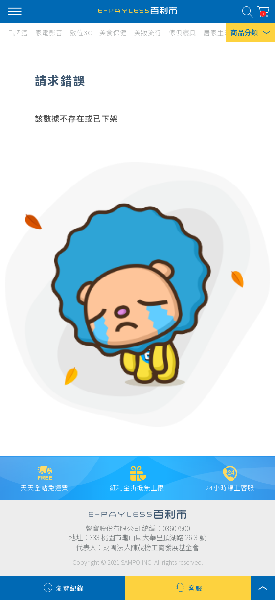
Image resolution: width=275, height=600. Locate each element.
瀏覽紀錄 (63, 587)
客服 (188, 587)
